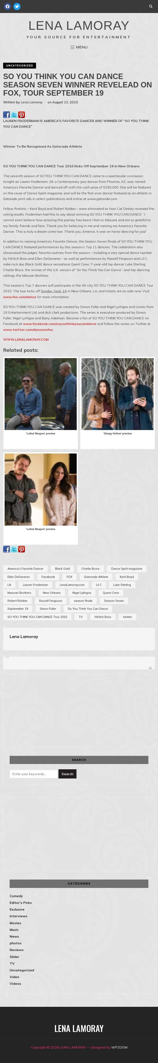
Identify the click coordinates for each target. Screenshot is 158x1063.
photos (16, 943)
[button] (79, 47)
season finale (83, 601)
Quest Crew (111, 593)
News (14, 936)
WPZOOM (119, 1047)
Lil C (99, 585)
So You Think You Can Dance (88, 609)
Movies (15, 923)
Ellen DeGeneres (19, 577)
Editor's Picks (21, 903)
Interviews (18, 916)
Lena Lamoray (32, 102)
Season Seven (114, 601)
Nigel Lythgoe (82, 593)
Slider (14, 957)
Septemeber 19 (18, 609)
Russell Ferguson (50, 601)
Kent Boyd (127, 577)
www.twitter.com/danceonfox (28, 329)
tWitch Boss (103, 617)
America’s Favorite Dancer (25, 568)
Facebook (48, 577)
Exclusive (17, 909)
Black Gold (62, 568)
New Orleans (52, 593)
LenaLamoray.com (72, 585)
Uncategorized (19, 65)
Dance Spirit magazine (126, 568)
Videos (15, 983)
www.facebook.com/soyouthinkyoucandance (59, 324)
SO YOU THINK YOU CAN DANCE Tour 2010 (37, 617)
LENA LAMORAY (79, 25)
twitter (127, 617)
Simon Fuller (48, 609)
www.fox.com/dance (19, 297)
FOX (69, 577)
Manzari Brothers (19, 593)
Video (14, 977)
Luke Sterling (122, 585)
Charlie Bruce (91, 568)
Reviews (17, 950)
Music (14, 930)
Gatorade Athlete (96, 577)
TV (81, 617)
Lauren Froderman (35, 585)
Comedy (16, 896)
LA (9, 585)
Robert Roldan (17, 601)
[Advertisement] (45, 709)
